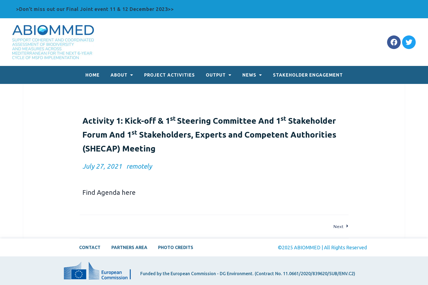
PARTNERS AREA (129, 247)
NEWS (252, 75)
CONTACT (89, 247)
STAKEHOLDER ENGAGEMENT (308, 74)
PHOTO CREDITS (176, 247)
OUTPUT (218, 75)
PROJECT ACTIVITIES (169, 74)
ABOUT (122, 75)
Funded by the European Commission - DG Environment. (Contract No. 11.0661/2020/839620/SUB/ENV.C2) (247, 273)
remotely (139, 166)
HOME (92, 74)
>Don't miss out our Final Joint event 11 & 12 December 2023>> (95, 9)
